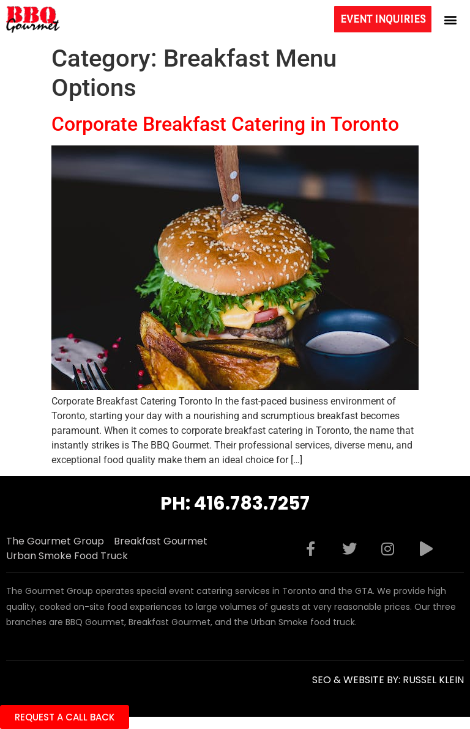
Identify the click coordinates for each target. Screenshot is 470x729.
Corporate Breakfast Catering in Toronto (225, 124)
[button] (451, 19)
